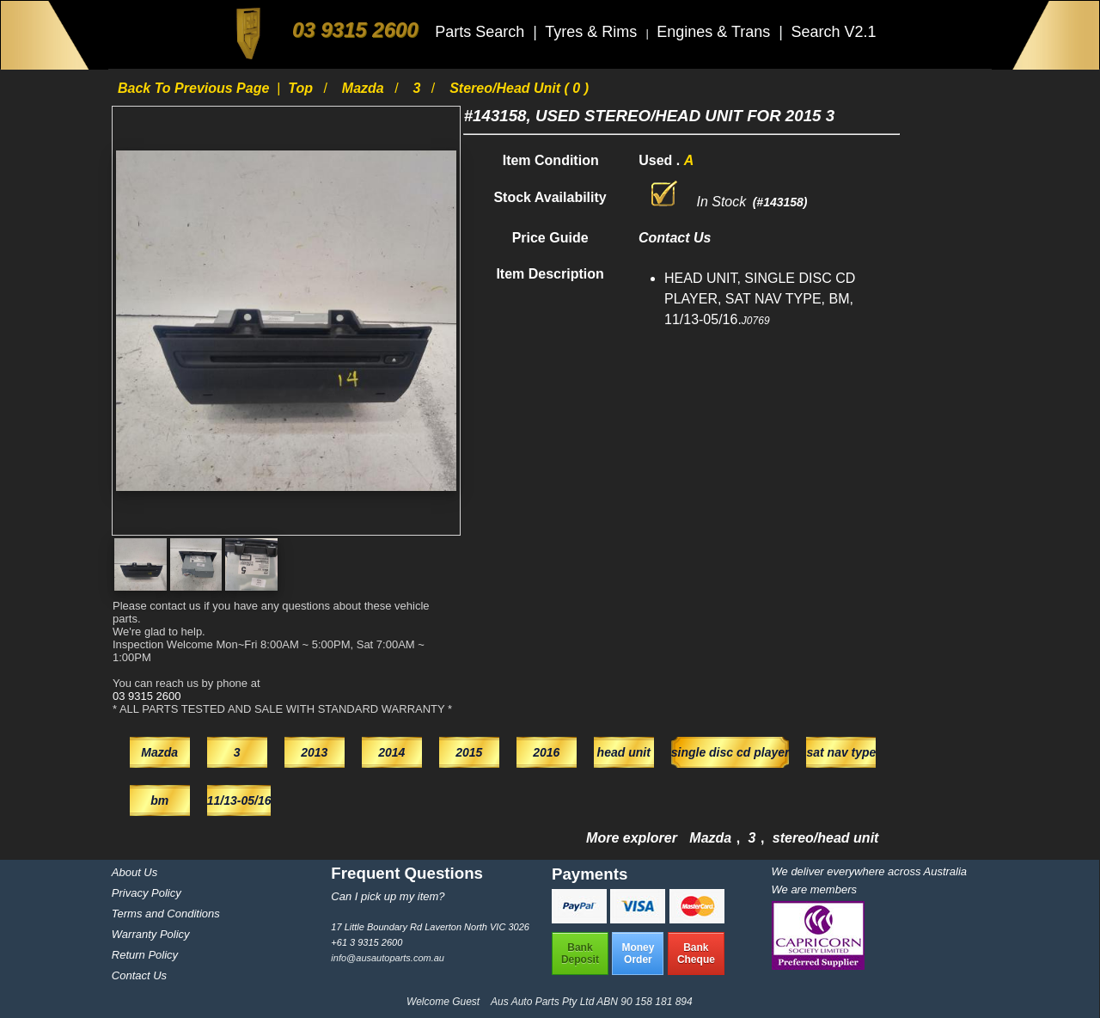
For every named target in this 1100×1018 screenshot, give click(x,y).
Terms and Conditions (166, 913)
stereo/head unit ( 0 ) (519, 88)
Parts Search (482, 31)
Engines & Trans (715, 31)
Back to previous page (195, 88)
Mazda (365, 88)
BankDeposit (580, 953)
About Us (134, 872)
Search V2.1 (833, 31)
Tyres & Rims (593, 31)
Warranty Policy (151, 934)
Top (302, 88)
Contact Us (139, 975)
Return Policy (145, 954)
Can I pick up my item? (387, 896)
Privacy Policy (146, 892)
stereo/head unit (826, 838)
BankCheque (696, 953)
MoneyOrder (637, 953)
